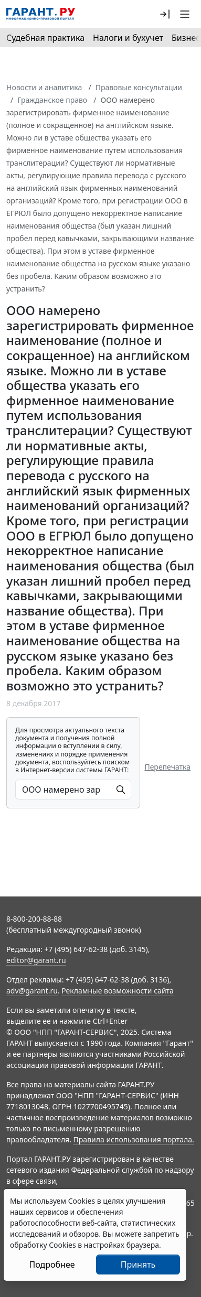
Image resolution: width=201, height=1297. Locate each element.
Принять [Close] (138, 1264)
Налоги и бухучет (128, 38)
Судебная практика (45, 38)
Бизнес (186, 38)
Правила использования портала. (133, 1139)
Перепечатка (167, 767)
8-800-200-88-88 (34, 919)
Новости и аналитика (44, 87)
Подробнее (52, 1264)
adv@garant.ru (32, 991)
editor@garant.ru (36, 960)
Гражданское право (52, 100)
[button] (165, 14)
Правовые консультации (139, 87)
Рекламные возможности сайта (117, 991)
